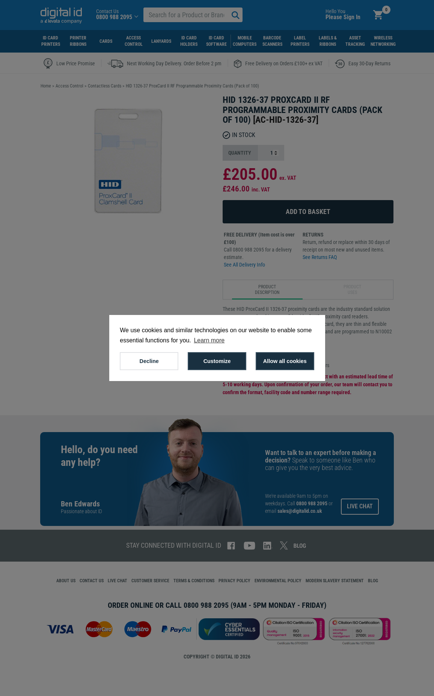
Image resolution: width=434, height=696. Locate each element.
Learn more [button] (209, 340)
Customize (217, 361)
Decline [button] (149, 361)
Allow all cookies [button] (285, 361)
